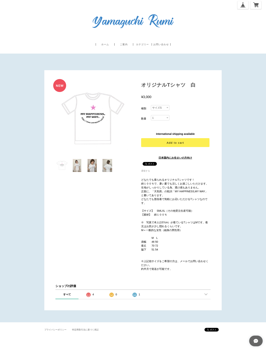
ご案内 (124, 44)
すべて (67, 294)
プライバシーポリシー (55, 329)
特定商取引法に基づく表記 (85, 329)
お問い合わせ (161, 44)
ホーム (105, 44)
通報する (145, 171)
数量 (143, 118)
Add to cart (175, 142)
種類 (143, 108)
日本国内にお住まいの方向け (175, 157)
